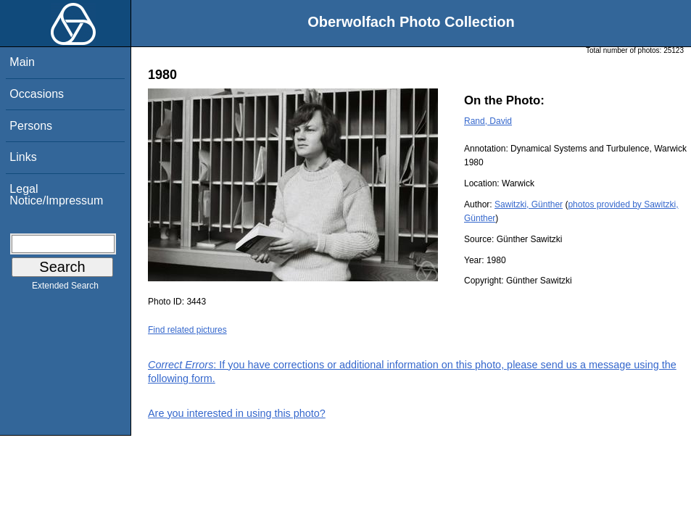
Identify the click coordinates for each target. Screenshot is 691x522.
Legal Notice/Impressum (56, 195)
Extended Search (65, 288)
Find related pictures (187, 330)
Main (22, 62)
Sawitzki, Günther (529, 204)
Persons (30, 126)
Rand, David (488, 121)
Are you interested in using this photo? (237, 413)
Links (22, 157)
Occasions (36, 94)
